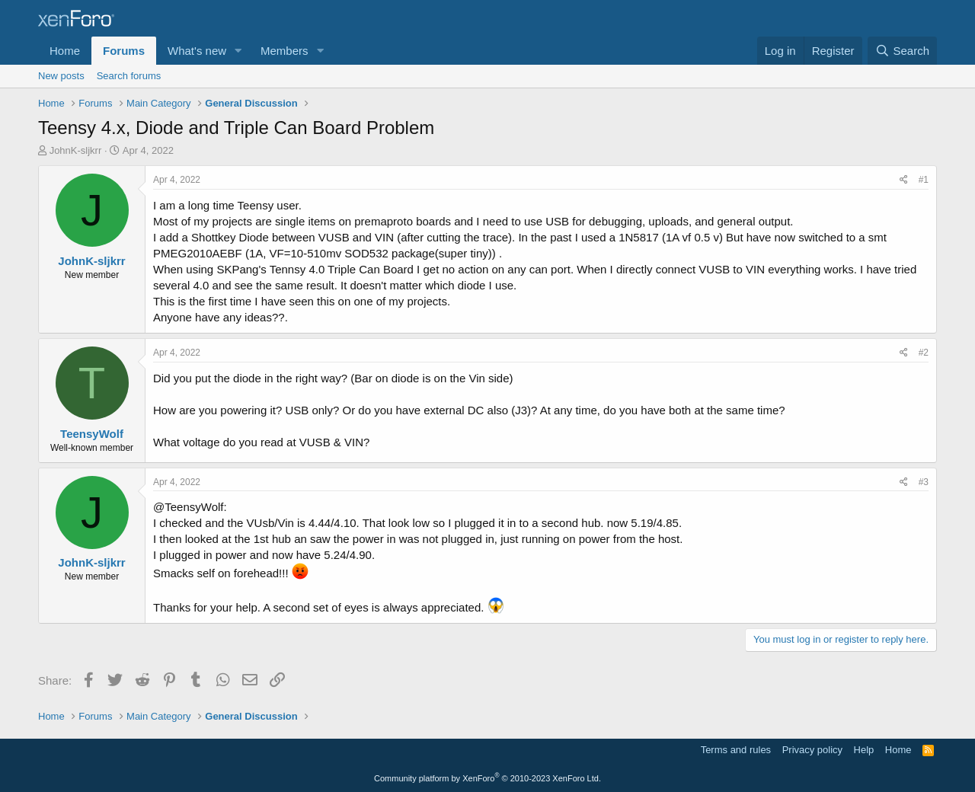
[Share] (903, 180)
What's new (197, 50)
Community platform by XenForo (487, 778)
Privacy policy (812, 749)
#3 (924, 482)
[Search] (902, 51)
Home (65, 50)
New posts (61, 75)
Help (864, 749)
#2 (924, 352)
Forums (124, 50)
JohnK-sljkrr (76, 150)
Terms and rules (736, 749)
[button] (238, 51)
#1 (924, 179)
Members (284, 50)
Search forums (129, 75)
